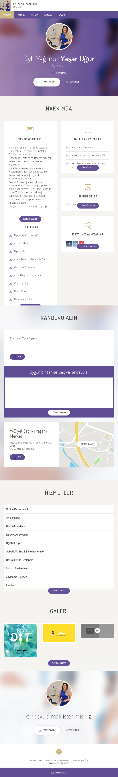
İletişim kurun (72, 82)
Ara (17, 356)
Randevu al (59, 772)
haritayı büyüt (86, 444)
